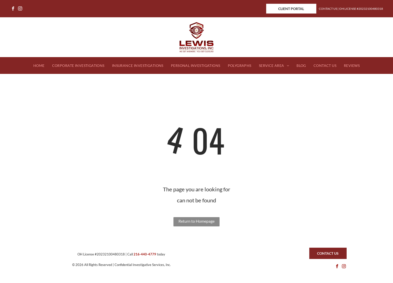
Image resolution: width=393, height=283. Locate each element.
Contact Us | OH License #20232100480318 (351, 9)
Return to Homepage (196, 221)
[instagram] (20, 9)
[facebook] (13, 9)
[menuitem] (39, 65)
